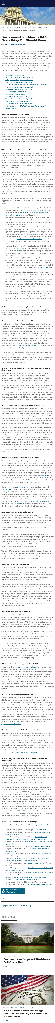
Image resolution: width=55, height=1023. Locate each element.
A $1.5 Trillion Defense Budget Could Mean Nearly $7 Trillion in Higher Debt (25, 1013)
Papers (12, 956)
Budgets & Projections (20, 1007)
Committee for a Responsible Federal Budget (3, 3)
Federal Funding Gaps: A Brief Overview (39, 846)
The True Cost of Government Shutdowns (39, 884)
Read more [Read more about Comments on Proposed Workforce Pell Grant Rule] (5, 966)
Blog (12, 1007)
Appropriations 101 (40, 830)
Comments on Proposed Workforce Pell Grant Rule (26, 961)
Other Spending (18, 956)
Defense (14, 906)
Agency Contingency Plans (36, 863)
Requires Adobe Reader (13, 891)
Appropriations (6, 906)
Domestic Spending (25, 906)
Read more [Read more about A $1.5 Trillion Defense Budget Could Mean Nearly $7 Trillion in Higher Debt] (5, 1021)
